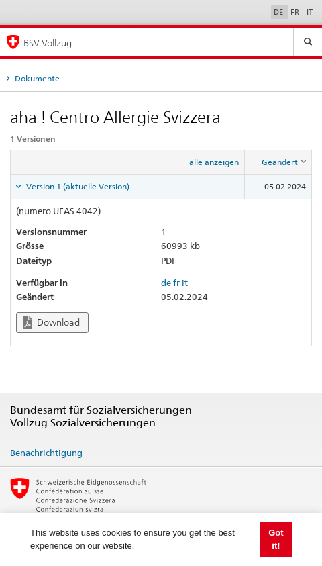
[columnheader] (278, 162)
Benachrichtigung (46, 452)
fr (176, 282)
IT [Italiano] (310, 12)
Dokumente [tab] (36, 78)
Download (51, 322)
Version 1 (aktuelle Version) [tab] (76, 186)
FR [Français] (295, 12)
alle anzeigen (214, 162)
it (185, 282)
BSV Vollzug (47, 42)
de (166, 282)
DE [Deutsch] (279, 12)
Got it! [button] (275, 539)
